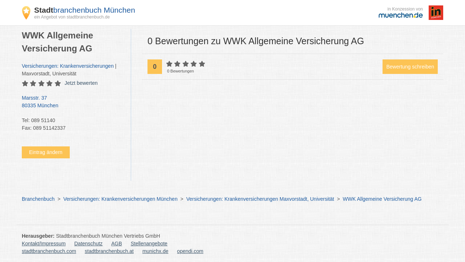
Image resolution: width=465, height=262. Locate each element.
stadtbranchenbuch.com (49, 251)
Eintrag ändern (45, 152)
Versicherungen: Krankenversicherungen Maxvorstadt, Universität (260, 199)
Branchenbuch (38, 199)
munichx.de (155, 251)
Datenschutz (88, 243)
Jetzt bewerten (81, 83)
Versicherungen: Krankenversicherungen (68, 66)
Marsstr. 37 (73, 102)
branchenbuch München (84, 10)
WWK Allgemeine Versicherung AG (382, 199)
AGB (116, 243)
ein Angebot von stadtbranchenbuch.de (72, 17)
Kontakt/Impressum (44, 243)
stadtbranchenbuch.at (109, 251)
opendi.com (190, 251)
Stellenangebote (149, 243)
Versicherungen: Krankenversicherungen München (120, 199)
